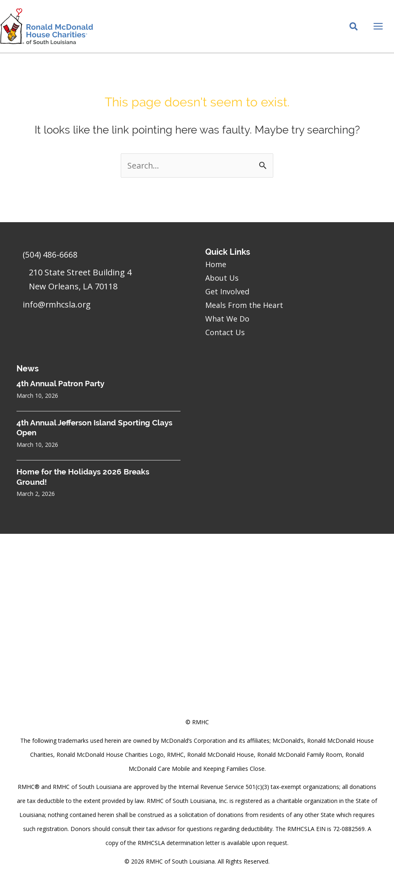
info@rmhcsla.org (58, 304)
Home (215, 264)
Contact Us (225, 332)
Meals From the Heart (244, 305)
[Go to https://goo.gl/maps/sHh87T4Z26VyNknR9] (102, 282)
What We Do (227, 319)
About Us (222, 278)
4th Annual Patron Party (60, 383)
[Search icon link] (353, 29)
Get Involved (227, 291)
